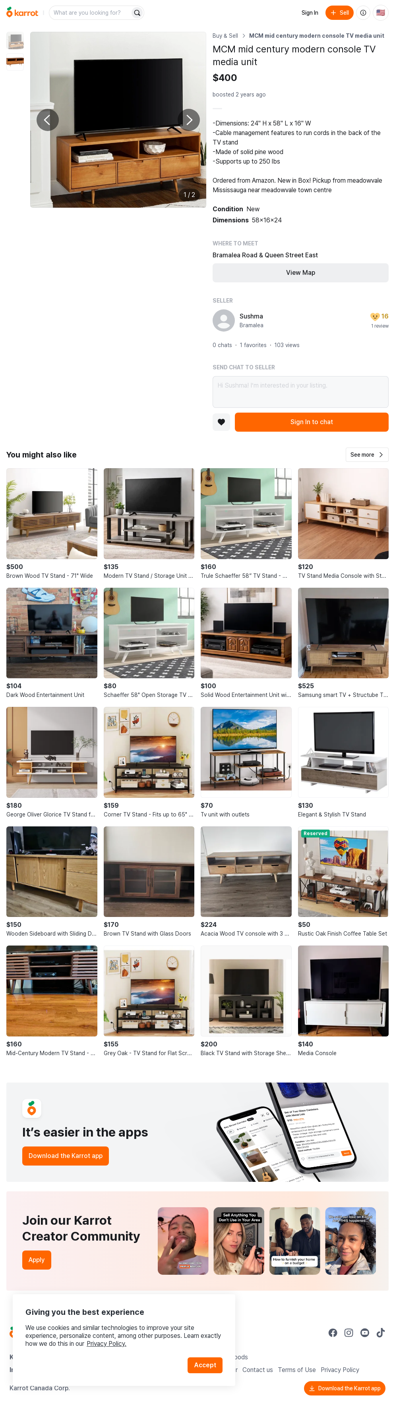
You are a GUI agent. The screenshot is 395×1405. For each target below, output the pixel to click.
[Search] (137, 12)
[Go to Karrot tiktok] (380, 1332)
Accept (205, 1365)
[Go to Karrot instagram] (349, 1332)
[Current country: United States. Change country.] (381, 13)
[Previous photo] (48, 120)
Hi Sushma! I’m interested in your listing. (301, 392)
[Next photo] (189, 120)
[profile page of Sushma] (224, 320)
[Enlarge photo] (118, 120)
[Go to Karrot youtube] (365, 1332)
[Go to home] (22, 13)
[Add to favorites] (221, 422)
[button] (367, 455)
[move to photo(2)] (15, 62)
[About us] (363, 13)
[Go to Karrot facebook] (333, 1332)
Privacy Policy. (106, 1343)
